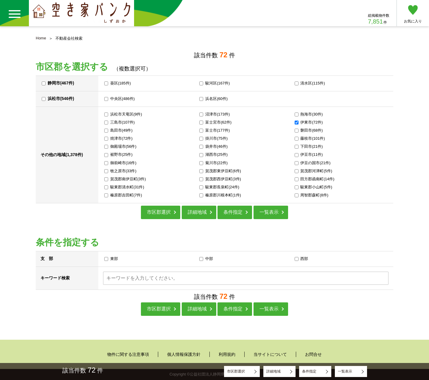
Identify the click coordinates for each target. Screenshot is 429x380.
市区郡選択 (159, 212)
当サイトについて (270, 354)
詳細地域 (197, 212)
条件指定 (233, 212)
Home (41, 38)
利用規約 (227, 354)
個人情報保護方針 (183, 354)
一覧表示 (269, 212)
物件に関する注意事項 (128, 354)
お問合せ (313, 354)
